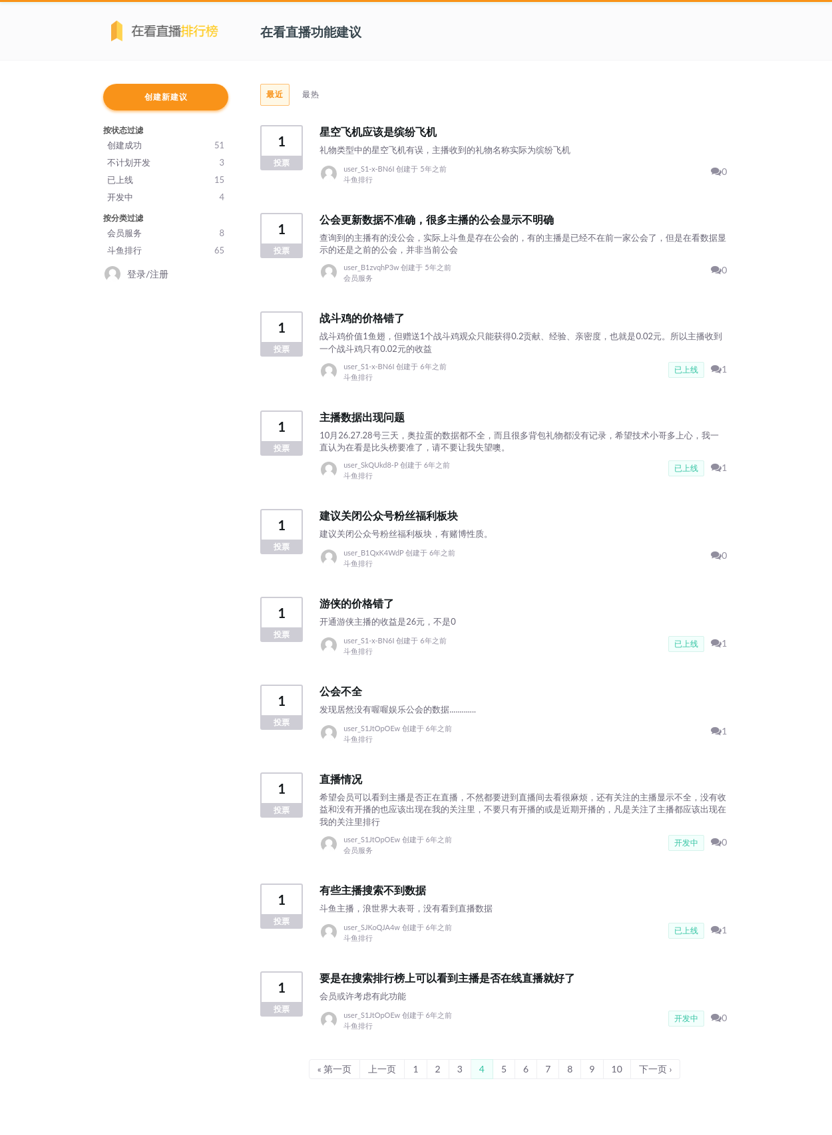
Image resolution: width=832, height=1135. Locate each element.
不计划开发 (165, 162)
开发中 (165, 197)
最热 (310, 94)
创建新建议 (166, 97)
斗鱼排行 (165, 250)
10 (617, 1068)
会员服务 (165, 233)
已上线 (165, 179)
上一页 (382, 1068)
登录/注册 (147, 273)
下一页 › (655, 1068)
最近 (275, 94)
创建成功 (165, 145)
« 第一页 (334, 1068)
